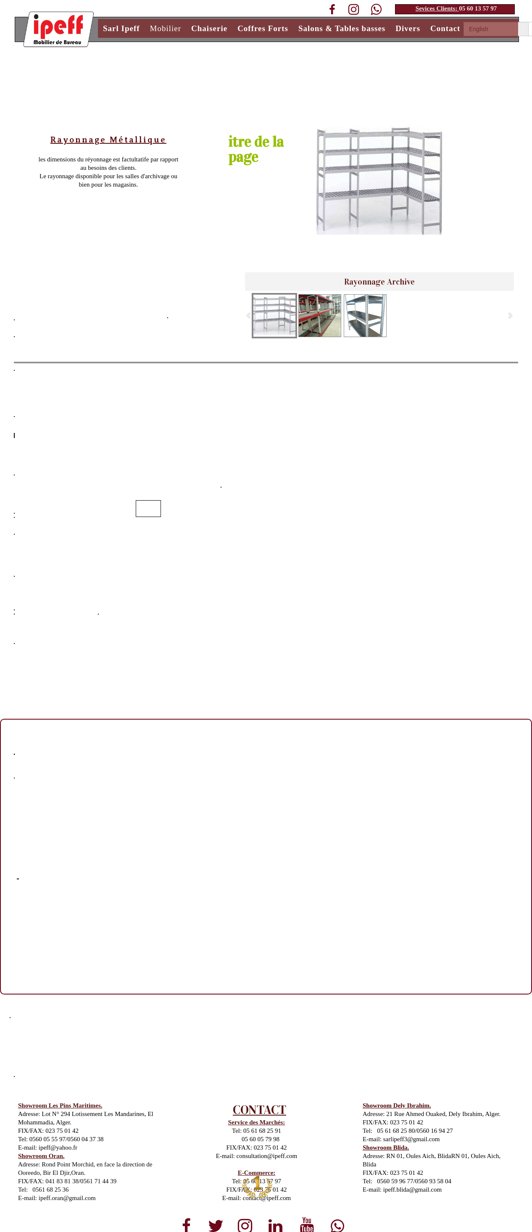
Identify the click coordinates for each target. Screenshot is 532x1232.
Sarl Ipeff (121, 28)
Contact (445, 28)
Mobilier (166, 28)
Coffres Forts (262, 28)
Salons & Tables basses (341, 28)
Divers (407, 28)
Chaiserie (209, 28)
